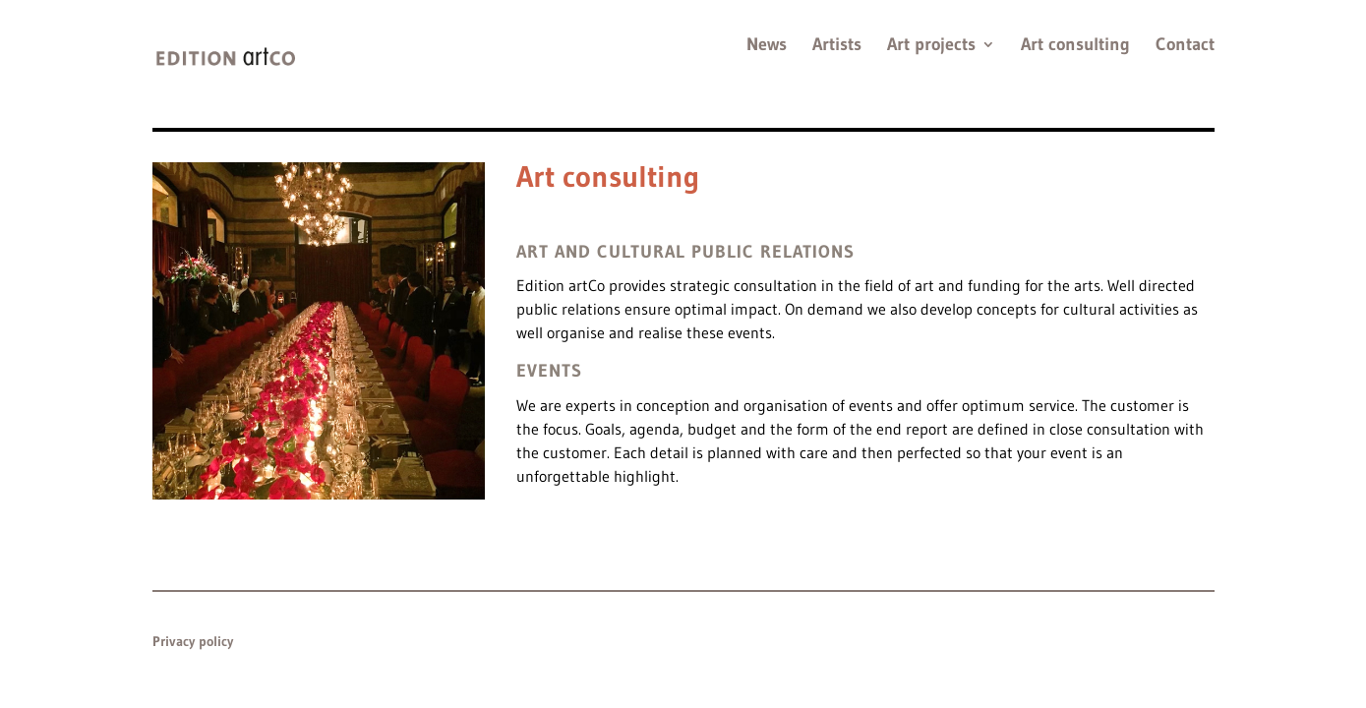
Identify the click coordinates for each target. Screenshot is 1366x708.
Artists (836, 46)
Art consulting (1075, 46)
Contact (1185, 46)
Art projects (931, 46)
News (766, 46)
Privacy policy (192, 641)
